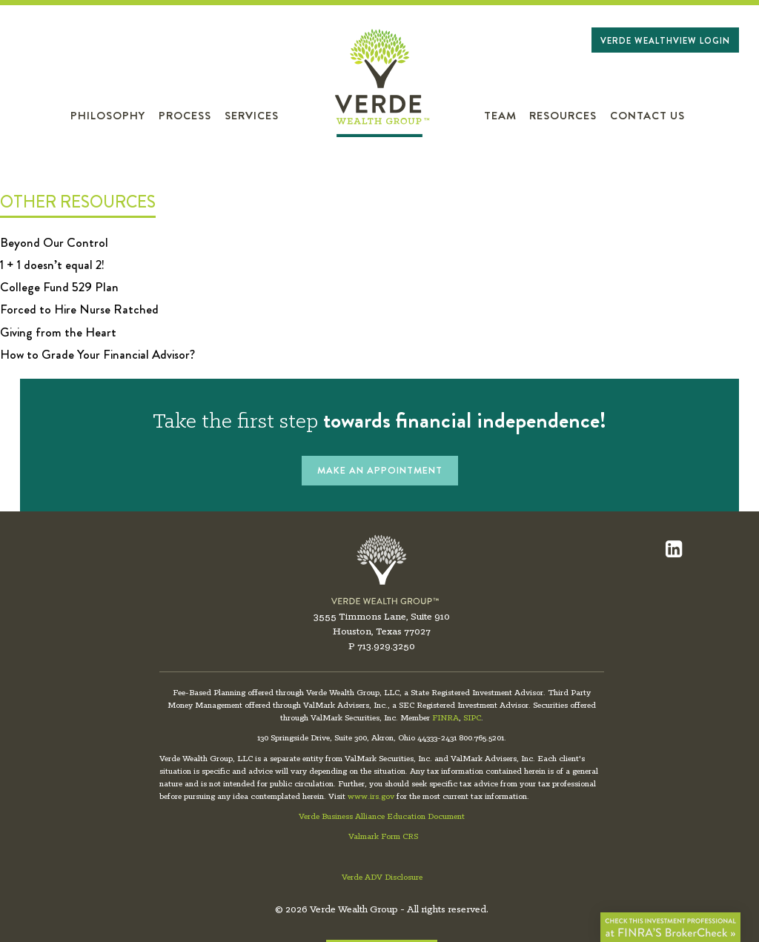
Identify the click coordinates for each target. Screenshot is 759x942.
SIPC (472, 718)
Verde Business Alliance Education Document (382, 816)
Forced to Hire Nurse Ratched (79, 309)
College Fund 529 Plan (59, 287)
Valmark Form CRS (383, 836)
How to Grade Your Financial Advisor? (97, 354)
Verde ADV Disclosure (382, 877)
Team (500, 116)
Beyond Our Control (54, 242)
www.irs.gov (371, 796)
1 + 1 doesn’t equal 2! (52, 264)
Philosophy (107, 116)
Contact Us (647, 116)
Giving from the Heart (58, 332)
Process (185, 116)
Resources (563, 116)
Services (252, 116)
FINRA (445, 718)
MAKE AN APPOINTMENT (380, 470)
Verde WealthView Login (665, 41)
